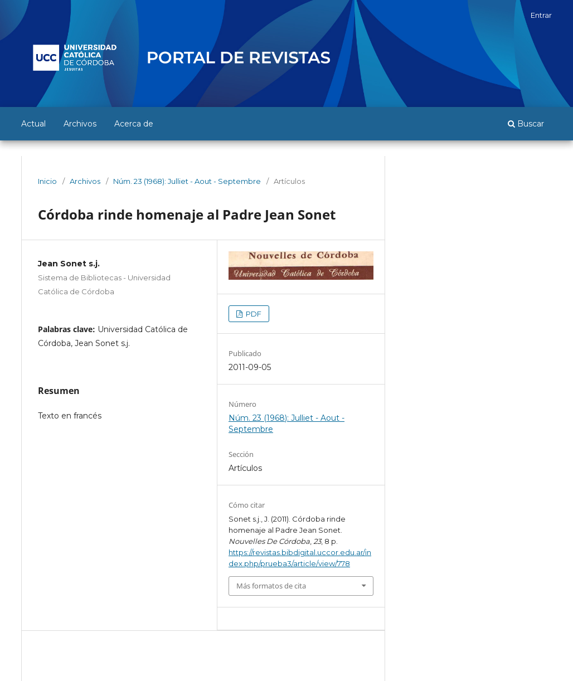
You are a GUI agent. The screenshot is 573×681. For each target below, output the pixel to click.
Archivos (80, 124)
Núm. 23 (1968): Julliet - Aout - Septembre (187, 181)
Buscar (526, 124)
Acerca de (133, 124)
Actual (33, 124)
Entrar (541, 15)
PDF (252, 313)
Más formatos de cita (271, 586)
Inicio (47, 181)
